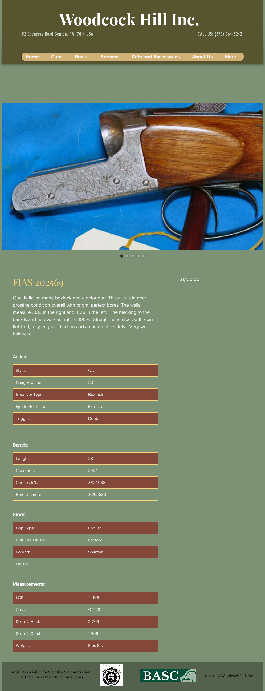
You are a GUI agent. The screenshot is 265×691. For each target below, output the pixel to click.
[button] (59, 57)
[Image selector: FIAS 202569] (122, 256)
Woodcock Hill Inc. (129, 18)
